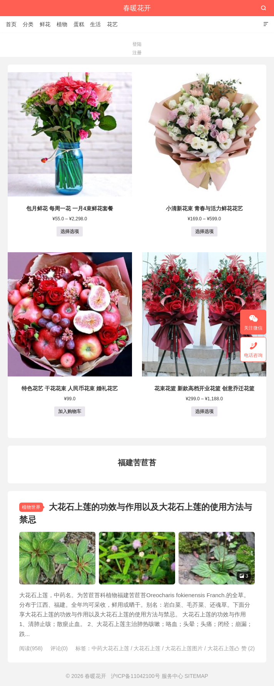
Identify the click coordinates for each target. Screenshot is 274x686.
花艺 (112, 24)
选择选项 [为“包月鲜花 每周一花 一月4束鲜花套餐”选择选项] (69, 231)
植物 (62, 24)
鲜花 (45, 24)
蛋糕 (79, 24)
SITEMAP (196, 676)
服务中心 (172, 676)
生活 (95, 24)
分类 (28, 24)
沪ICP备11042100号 (135, 676)
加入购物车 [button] (69, 411)
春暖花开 (137, 8)
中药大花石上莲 (110, 648)
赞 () (244, 648)
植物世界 (31, 507)
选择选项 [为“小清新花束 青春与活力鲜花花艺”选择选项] (204, 231)
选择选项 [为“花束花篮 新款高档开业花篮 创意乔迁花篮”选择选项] (204, 411)
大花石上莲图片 (184, 648)
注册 (137, 52)
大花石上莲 (147, 648)
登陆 (137, 44)
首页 (11, 24)
